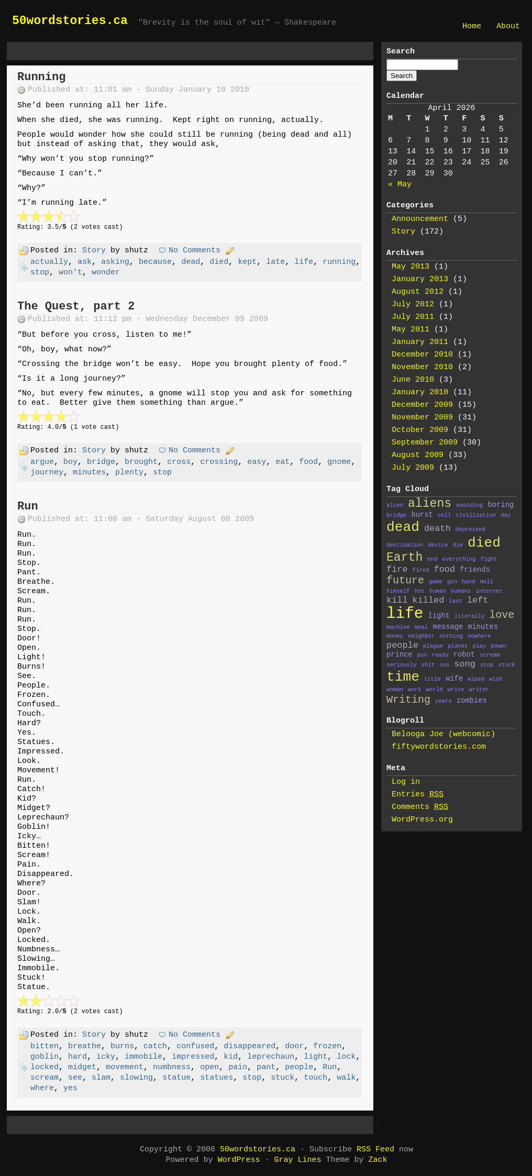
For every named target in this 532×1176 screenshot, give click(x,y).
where (42, 1088)
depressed (471, 529)
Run (27, 506)
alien (394, 505)
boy (70, 462)
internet (488, 591)
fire (397, 569)
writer (479, 689)
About (508, 26)
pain (237, 1067)
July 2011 (413, 317)
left (478, 600)
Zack (378, 1160)
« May (400, 184)
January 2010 (420, 392)
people (299, 1067)
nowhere (479, 636)
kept (247, 262)
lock (346, 1056)
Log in (406, 782)
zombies (472, 701)
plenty (129, 472)
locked (44, 1067)
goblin (44, 1056)
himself (398, 591)
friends (475, 570)
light (315, 1056)
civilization (476, 515)
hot (420, 591)
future (405, 580)
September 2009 (425, 442)
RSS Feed (375, 1149)
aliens (429, 504)
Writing (408, 700)
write (456, 689)
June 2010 (413, 379)
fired (421, 570)
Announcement (420, 219)
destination (404, 545)
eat (282, 462)
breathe (84, 1046)
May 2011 (410, 329)
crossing (219, 462)
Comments (420, 807)
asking (115, 262)
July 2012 (413, 304)
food (308, 462)
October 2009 (420, 430)
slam (101, 1077)
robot (464, 655)
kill (397, 600)
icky (105, 1056)
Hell (486, 582)
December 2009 (422, 405)
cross (179, 462)
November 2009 (422, 417)
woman (394, 689)
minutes (89, 472)
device (438, 545)
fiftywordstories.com (439, 746)
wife (454, 679)
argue (42, 462)
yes (70, 1088)
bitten (44, 1046)
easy (256, 462)
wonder (106, 272)
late (275, 262)
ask (84, 262)
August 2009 (418, 455)
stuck (282, 1077)
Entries (418, 794)
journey (46, 472)
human (437, 591)
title (432, 679)
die (458, 545)
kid (231, 1056)
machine (398, 627)
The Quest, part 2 (76, 306)
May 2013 (410, 266)
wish (496, 679)
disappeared (249, 1046)
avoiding (469, 505)
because (155, 262)
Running (41, 77)
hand (468, 582)
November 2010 (422, 367)
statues (216, 1077)
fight (489, 559)
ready (440, 655)
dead (190, 262)
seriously (401, 665)
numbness (172, 1067)
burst (422, 515)
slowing (136, 1077)
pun (422, 655)
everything (459, 559)
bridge (101, 462)
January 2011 (420, 342)
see (75, 1077)
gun (452, 582)
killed (429, 600)
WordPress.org (422, 819)
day (506, 515)
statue (176, 1077)
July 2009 (413, 467)
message (448, 627)
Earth (404, 557)
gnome (339, 462)
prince (399, 655)
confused (195, 1046)
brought (141, 462)
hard (77, 1056)
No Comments (194, 250)
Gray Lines (298, 1160)
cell (444, 515)
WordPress (238, 1160)
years (443, 701)
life (303, 262)
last (455, 601)
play (479, 646)
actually (49, 262)
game (435, 582)
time (402, 677)
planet (458, 646)
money (394, 636)
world (434, 689)
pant (266, 1067)
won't (70, 272)
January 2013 (420, 279)
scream (44, 1077)
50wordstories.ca (70, 21)
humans (461, 591)
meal (421, 627)
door (294, 1046)
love (501, 615)
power (499, 646)
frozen (327, 1046)
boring (500, 505)
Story (94, 250)
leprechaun (270, 1056)
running (339, 262)
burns (122, 1046)
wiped (476, 679)
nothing (451, 636)
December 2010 (422, 354)
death (437, 529)
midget (82, 1067)
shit (428, 665)
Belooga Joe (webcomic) (443, 734)
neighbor (421, 636)
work (415, 689)
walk (346, 1077)
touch (315, 1077)
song (464, 664)
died (218, 262)
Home (471, 26)
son (444, 665)
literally (470, 616)
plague (433, 646)
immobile (143, 1056)
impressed (193, 1056)
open (209, 1067)
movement (124, 1067)
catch (155, 1046)
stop (39, 272)
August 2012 (418, 291)
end (432, 559)
